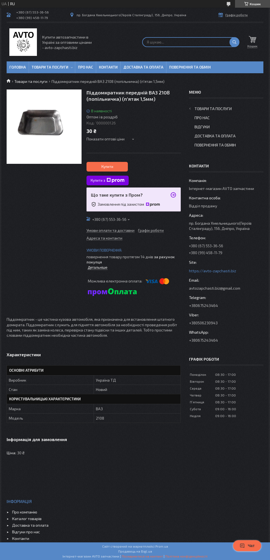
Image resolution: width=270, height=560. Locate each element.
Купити (107, 166)
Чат (247, 545)
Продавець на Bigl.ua (135, 551)
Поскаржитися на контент (142, 556)
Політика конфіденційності (186, 556)
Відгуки (202, 126)
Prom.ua (161, 546)
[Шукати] (234, 42)
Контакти (108, 67)
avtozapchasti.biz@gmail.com (214, 288)
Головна (17, 67)
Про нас (85, 67)
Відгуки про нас (26, 531)
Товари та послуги (50, 67)
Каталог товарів (27, 518)
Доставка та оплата (143, 67)
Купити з (108, 180)
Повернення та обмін (190, 67)
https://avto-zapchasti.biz (212, 270)
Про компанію (24, 512)
